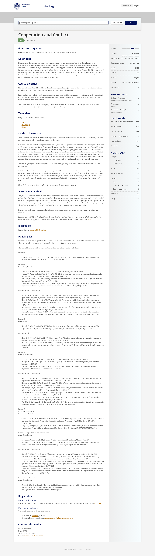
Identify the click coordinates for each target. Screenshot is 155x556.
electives (35, 516)
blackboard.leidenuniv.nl (37, 230)
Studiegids (51, 6)
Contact (88, 549)
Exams (24, 127)
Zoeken (130, 23)
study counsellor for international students (58, 518)
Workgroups (26, 125)
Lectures (24, 122)
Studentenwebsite (70, 549)
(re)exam (98, 503)
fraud (89, 219)
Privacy (81, 549)
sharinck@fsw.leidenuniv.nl (33, 536)
